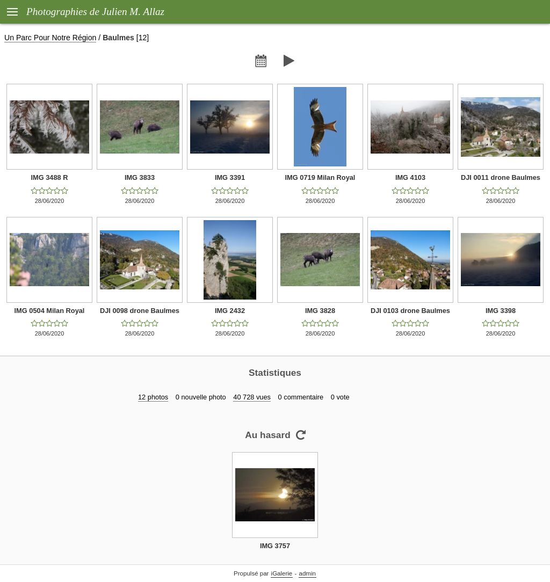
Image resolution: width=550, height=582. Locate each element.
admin (307, 573)
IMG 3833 (140, 177)
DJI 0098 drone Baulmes (139, 311)
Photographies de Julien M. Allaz (95, 11)
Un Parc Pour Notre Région (50, 37)
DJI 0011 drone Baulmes (500, 177)
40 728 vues (252, 397)
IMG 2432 (230, 311)
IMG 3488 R (49, 177)
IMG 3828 (320, 311)
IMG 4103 (410, 177)
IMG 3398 (501, 311)
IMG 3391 (230, 177)
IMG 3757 (275, 546)
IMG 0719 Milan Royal (320, 177)
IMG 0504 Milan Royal (50, 311)
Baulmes (118, 37)
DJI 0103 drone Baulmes (410, 311)
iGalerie (282, 573)
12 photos (153, 397)
